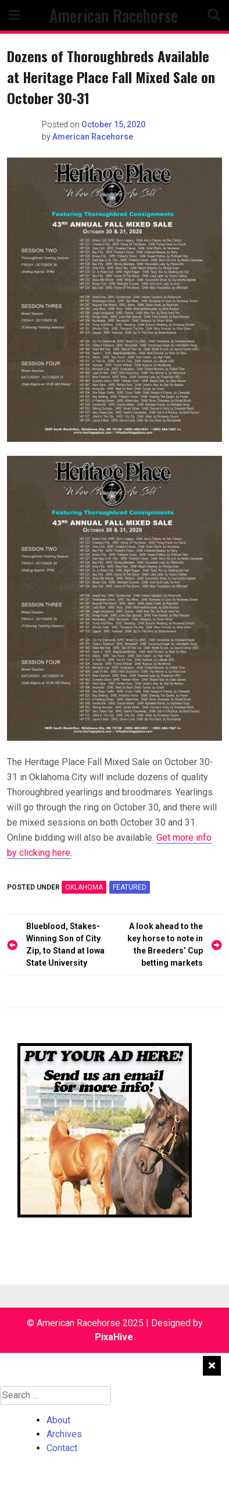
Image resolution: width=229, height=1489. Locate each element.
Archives (64, 1434)
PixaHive (114, 1336)
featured (129, 887)
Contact (61, 1448)
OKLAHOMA (84, 887)
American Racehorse (113, 15)
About (58, 1420)
